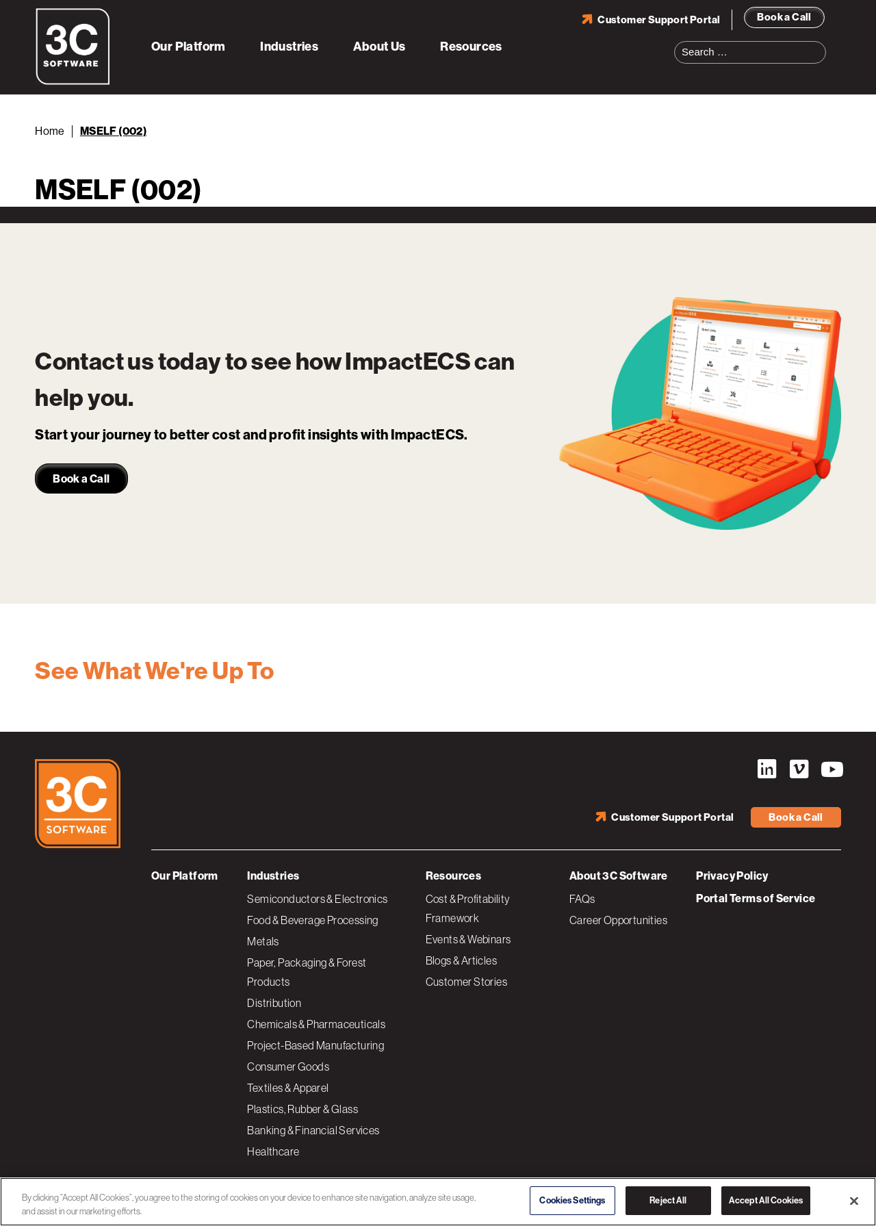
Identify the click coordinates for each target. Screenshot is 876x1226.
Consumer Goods (288, 1066)
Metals (263, 941)
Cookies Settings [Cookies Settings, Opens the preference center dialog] (572, 1200)
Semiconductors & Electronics (317, 899)
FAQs (582, 899)
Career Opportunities (618, 920)
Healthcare (273, 1151)
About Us (379, 46)
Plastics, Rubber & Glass (302, 1109)
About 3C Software (618, 875)
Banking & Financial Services (313, 1130)
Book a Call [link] (81, 478)
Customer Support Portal (658, 20)
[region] (438, 1201)
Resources (471, 46)
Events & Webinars (468, 939)
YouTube (831, 769)
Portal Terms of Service (755, 898)
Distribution (274, 1003)
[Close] (854, 1201)
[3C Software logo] (73, 82)
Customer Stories (466, 981)
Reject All (667, 1200)
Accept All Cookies (766, 1200)
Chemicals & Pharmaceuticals (316, 1024)
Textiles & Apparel (287, 1088)
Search (820, 43)
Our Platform (188, 46)
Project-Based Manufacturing (315, 1045)
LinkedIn (766, 769)
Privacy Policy (732, 875)
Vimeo (798, 769)
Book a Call (784, 17)
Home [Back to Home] (50, 131)
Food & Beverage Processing (312, 920)
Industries (289, 46)
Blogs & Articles (461, 960)
